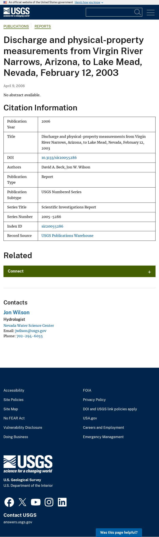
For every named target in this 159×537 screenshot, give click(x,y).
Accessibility (13, 390)
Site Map (10, 409)
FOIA (87, 390)
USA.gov (90, 418)
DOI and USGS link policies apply (110, 409)
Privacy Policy (94, 400)
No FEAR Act (14, 418)
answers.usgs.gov (17, 522)
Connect (16, 271)
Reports (43, 26)
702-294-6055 (30, 336)
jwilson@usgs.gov (30, 331)
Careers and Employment (103, 428)
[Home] (16, 16)
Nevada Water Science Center (28, 325)
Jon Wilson (16, 312)
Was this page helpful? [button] (119, 532)
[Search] (138, 12)
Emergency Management (103, 437)
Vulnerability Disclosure (22, 428)
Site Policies (13, 400)
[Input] (114, 12)
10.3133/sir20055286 (59, 158)
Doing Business (15, 437)
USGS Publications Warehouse (67, 236)
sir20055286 (52, 226)
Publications (16, 26)
